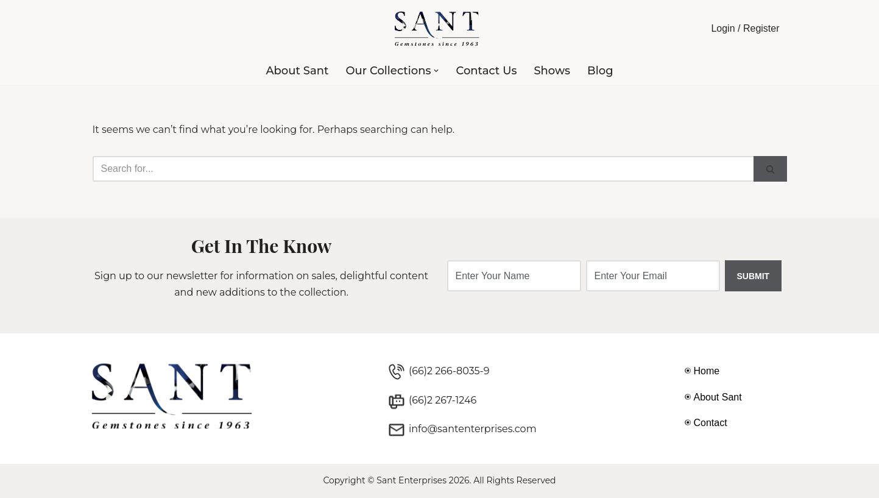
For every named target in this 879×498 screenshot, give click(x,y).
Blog (600, 70)
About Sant (297, 70)
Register (761, 28)
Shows (552, 70)
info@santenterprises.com (473, 429)
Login (723, 28)
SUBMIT (753, 276)
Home (707, 371)
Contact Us (486, 70)
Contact (710, 423)
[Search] (423, 169)
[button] (436, 70)
